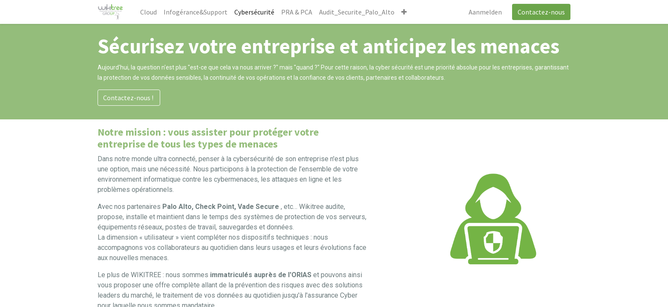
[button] (404, 11)
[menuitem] (148, 11)
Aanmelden (485, 12)
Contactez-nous (541, 12)
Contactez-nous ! (129, 97)
